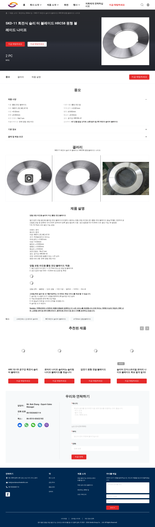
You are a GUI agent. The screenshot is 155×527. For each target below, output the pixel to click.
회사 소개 (52, 478)
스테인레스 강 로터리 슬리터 (27, 319)
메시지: (75, 403)
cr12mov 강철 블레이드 (82, 319)
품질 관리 (52, 487)
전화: (74, 444)
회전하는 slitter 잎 (25, 13)
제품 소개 (13, 13)
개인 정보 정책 (89, 518)
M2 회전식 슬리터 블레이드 (55, 319)
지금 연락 (79, 457)
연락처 (51, 491)
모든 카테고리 (82, 494)
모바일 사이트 (75, 518)
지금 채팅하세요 (15, 44)
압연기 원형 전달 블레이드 (93, 369)
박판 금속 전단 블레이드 (85, 485)
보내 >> (112, 507)
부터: (74, 431)
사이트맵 (64, 518)
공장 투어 (52, 482)
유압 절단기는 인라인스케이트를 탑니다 (86, 479)
